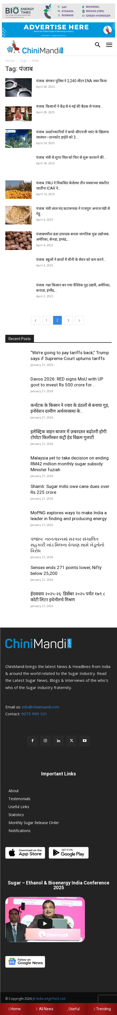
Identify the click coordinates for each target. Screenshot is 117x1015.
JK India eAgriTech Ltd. (49, 998)
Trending (102, 1009)
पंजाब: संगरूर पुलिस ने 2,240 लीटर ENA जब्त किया (71, 81)
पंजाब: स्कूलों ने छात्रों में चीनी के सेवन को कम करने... (71, 259)
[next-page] (79, 320)
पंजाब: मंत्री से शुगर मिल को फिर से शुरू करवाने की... (71, 157)
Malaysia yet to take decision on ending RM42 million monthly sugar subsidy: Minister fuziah (70, 463)
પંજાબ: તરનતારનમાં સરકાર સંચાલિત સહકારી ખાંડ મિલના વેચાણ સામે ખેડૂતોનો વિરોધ (67, 544)
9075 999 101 (34, 713)
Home (10, 61)
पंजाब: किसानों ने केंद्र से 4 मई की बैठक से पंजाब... (69, 106)
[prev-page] (35, 320)
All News (43, 1009)
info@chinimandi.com (40, 706)
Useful (73, 1009)
